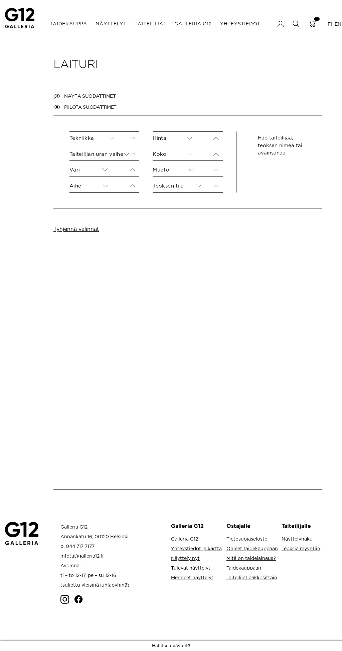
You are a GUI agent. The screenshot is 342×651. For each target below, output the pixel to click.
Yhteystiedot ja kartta (196, 548)
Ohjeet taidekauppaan (252, 548)
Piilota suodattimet (85, 107)
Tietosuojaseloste (246, 538)
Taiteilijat (150, 23)
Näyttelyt (111, 23)
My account (281, 24)
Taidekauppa (68, 23)
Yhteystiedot (240, 23)
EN (338, 23)
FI (330, 23)
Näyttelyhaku (297, 538)
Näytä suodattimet (84, 96)
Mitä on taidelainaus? (251, 558)
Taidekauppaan (243, 567)
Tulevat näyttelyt (190, 567)
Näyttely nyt (185, 558)
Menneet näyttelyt (192, 577)
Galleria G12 (193, 23)
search (296, 23)
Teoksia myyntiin (301, 548)
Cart (312, 23)
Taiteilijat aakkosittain (251, 577)
